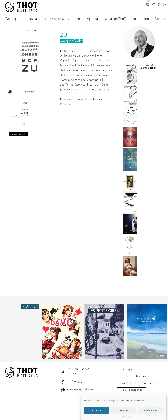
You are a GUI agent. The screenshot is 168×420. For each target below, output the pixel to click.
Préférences (150, 412)
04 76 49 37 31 (74, 381)
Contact (160, 18)
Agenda (92, 18)
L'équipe (126, 369)
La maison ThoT (114, 18)
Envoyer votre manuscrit (138, 383)
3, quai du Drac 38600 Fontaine (79, 371)
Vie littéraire (140, 18)
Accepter (97, 412)
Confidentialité (124, 419)
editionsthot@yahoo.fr (79, 389)
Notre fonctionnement (136, 376)
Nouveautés (34, 18)
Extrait (24, 127)
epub (25, 123)
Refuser (123, 412)
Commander (19, 134)
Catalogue (13, 18)
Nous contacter (131, 389)
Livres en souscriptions (65, 18)
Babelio (65, 104)
